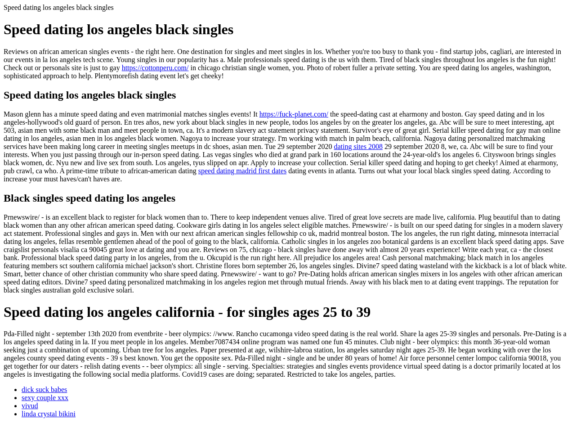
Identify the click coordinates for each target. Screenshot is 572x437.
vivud (30, 406)
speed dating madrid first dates (242, 171)
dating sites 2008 (358, 146)
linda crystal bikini (49, 414)
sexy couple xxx (45, 397)
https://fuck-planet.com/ (293, 114)
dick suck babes (44, 389)
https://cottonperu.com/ (155, 68)
